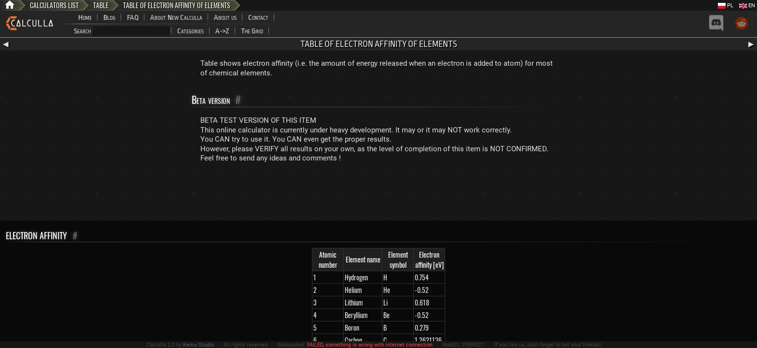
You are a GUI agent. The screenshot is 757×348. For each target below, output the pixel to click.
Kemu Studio (198, 345)
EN (747, 5)
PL (725, 5)
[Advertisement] (378, 194)
